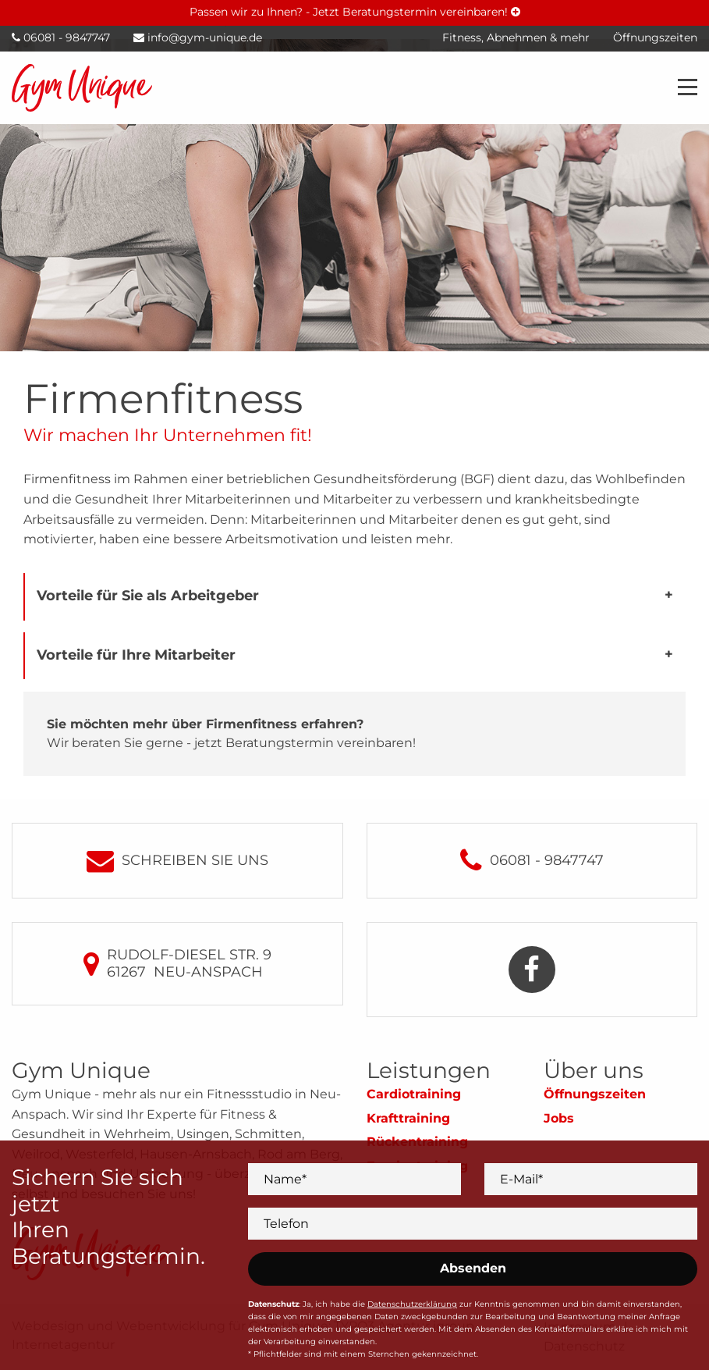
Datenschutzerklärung (412, 1304)
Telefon (286, 1222)
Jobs (559, 1118)
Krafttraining (408, 1118)
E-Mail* (521, 1178)
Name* (285, 1178)
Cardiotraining (414, 1094)
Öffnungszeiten (595, 1094)
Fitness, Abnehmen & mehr (516, 37)
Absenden (473, 1268)
